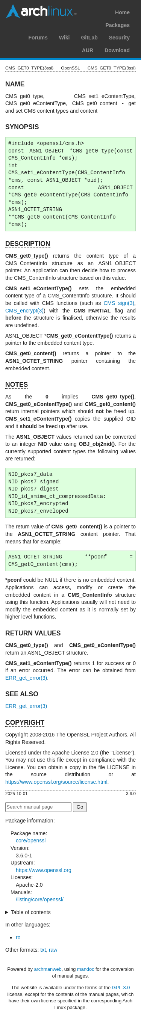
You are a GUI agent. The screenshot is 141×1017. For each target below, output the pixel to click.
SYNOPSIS (22, 127)
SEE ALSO (21, 694)
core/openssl (30, 840)
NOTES (16, 384)
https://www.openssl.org (43, 870)
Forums (37, 38)
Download (117, 50)
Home (122, 12)
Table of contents (31, 912)
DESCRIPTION (27, 243)
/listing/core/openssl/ (40, 899)
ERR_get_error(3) (26, 678)
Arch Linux (41, 11)
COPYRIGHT (24, 722)
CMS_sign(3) (118, 303)
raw (53, 950)
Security (119, 38)
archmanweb (47, 969)
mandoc (85, 969)
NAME (15, 84)
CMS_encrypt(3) (24, 311)
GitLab (89, 38)
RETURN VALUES (33, 633)
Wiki (64, 38)
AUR (87, 50)
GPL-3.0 (121, 987)
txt (43, 950)
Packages (117, 25)
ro (18, 937)
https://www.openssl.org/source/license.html (56, 782)
